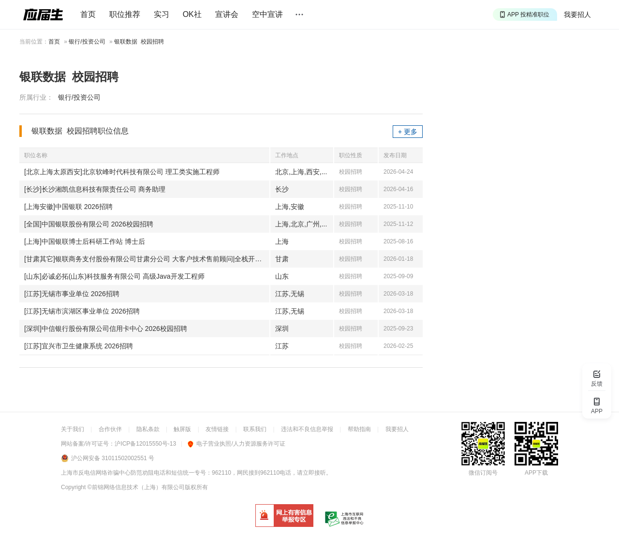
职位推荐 (124, 14)
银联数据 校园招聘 (139, 41)
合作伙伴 (110, 429)
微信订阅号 (483, 472)
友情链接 (217, 429)
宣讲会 (226, 14)
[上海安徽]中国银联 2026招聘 (68, 206)
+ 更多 (407, 131)
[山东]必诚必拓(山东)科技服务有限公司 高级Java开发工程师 (114, 276)
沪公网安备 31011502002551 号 (112, 458)
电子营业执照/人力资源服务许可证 (236, 443)
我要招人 (577, 14)
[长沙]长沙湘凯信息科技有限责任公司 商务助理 (94, 189)
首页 (88, 14)
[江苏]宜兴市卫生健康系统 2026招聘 (78, 346)
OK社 (192, 14)
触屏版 (182, 429)
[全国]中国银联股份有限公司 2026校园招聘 (88, 224)
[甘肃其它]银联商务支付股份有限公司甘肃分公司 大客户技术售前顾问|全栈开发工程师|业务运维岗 (146, 259)
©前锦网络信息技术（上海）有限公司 (136, 487)
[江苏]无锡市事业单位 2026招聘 (71, 294)
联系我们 (254, 429)
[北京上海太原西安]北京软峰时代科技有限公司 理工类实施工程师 (122, 172)
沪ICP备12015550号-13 (145, 443)
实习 (161, 14)
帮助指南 (359, 429)
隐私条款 (148, 429)
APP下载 (536, 472)
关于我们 (72, 429)
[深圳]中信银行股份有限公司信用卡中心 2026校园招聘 (105, 328)
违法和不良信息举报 (307, 429)
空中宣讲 (267, 14)
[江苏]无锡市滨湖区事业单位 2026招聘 (82, 311)
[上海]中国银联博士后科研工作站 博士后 (84, 241)
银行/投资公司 (87, 41)
